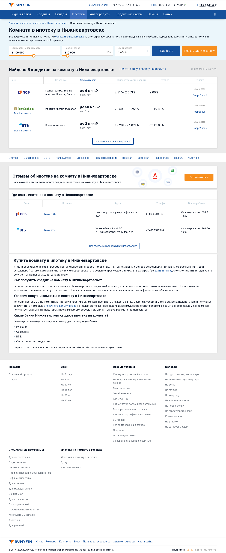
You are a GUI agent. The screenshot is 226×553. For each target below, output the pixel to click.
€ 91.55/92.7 (133, 5)
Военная (127, 157)
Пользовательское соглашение (103, 541)
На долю (170, 384)
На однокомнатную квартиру (182, 374)
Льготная (193, 157)
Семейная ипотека (19, 467)
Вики (77, 541)
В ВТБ (47, 157)
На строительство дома (178, 411)
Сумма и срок (88, 80)
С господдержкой (19, 504)
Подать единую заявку (199, 51)
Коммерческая (173, 416)
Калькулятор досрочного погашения (134, 404)
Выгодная (143, 157)
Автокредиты (100, 14)
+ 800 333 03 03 (154, 214)
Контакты (65, 541)
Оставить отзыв (199, 177)
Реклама (51, 541)
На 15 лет (66, 389)
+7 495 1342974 (155, 230)
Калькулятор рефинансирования (132, 414)
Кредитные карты (129, 14)
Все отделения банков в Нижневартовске (113, 246)
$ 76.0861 (164, 5)
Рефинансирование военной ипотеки (30, 472)
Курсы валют (21, 14)
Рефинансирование (105, 157)
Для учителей (17, 525)
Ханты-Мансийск (71, 467)
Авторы (130, 541)
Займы (153, 14)
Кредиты (43, 14)
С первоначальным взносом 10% (132, 440)
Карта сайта (145, 541)
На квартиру (161, 157)
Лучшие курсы (98, 5)
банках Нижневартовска (69, 36)
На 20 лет (66, 395)
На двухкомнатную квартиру (182, 379)
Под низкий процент (20, 374)
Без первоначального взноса (130, 409)
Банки (167, 14)
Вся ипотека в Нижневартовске (113, 141)
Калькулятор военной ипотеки (130, 374)
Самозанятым (121, 388)
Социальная (16, 493)
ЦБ (154, 5)
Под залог (119, 430)
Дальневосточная (19, 457)
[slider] (33, 56)
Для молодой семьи (20, 488)
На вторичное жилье (177, 400)
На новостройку (174, 405)
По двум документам (125, 435)
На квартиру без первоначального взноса (133, 381)
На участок (171, 421)
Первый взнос (72, 47)
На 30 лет (66, 400)
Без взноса (82, 157)
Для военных (16, 483)
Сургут (65, 462)
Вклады (61, 14)
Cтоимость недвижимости (26, 47)
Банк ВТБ (49, 230)
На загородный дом (176, 426)
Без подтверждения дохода (129, 424)
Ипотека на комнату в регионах (79, 457)
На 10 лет (66, 384)
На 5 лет (65, 379)
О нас (39, 541)
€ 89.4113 (179, 5)
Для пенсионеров (19, 499)
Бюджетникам (17, 462)
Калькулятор (63, 157)
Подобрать (166, 51)
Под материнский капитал (24, 509)
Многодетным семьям (22, 514)
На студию (171, 389)
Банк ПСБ (50, 214)
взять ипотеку (163, 270)
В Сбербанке (31, 157)
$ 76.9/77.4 (117, 5)
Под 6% (178, 157)
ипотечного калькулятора (60, 305)
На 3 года (66, 374)
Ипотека (78, 14)
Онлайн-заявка (122, 393)
